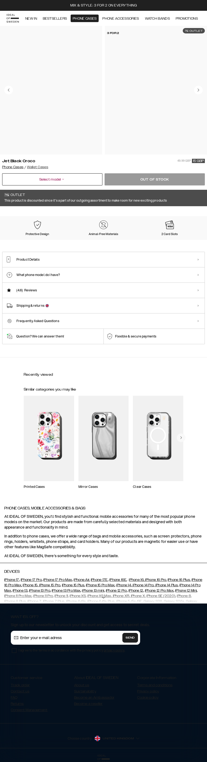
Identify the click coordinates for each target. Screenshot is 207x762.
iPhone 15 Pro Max (100, 585)
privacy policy (114, 650)
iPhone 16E (117, 580)
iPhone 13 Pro (39, 590)
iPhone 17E (99, 580)
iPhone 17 (11, 580)
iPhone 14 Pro (143, 585)
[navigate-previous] (181, 437)
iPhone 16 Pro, (155, 580)
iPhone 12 (136, 590)
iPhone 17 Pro (31, 580)
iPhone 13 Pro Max (66, 590)
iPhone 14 (123, 585)
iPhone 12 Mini (186, 590)
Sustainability (85, 691)
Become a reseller (88, 704)
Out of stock (154, 179)
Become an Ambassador (94, 697)
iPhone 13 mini (93, 590)
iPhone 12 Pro (116, 590)
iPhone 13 (20, 590)
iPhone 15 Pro (49, 585)
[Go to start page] (12, 18)
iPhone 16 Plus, (179, 580)
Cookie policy (147, 697)
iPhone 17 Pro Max (57, 580)
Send (130, 637)
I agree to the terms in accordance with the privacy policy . (72, 650)
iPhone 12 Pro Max (159, 590)
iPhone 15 (30, 585)
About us (81, 685)
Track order (20, 685)
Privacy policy (148, 691)
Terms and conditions (154, 685)
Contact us (20, 691)
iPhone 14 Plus (166, 585)
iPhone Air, (82, 580)
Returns (17, 704)
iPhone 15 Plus (73, 585)
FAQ (14, 697)
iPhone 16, (136, 580)
